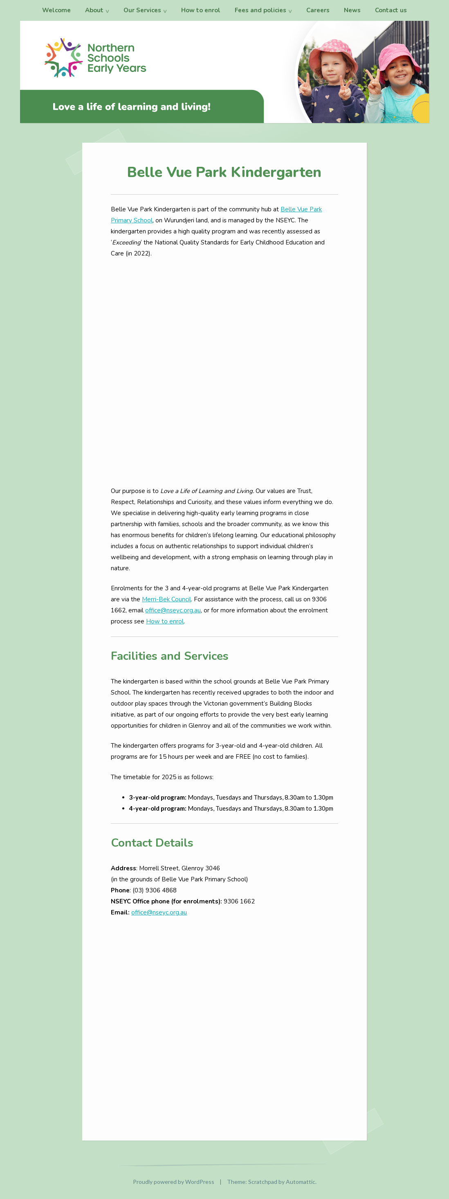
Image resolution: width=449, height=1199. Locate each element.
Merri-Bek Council (166, 599)
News (352, 10)
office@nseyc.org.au (173, 610)
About (94, 10)
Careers (318, 10)
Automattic (300, 1181)
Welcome (56, 10)
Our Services (142, 10)
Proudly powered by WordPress (173, 1181)
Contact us (391, 10)
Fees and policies (260, 10)
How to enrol (200, 10)
